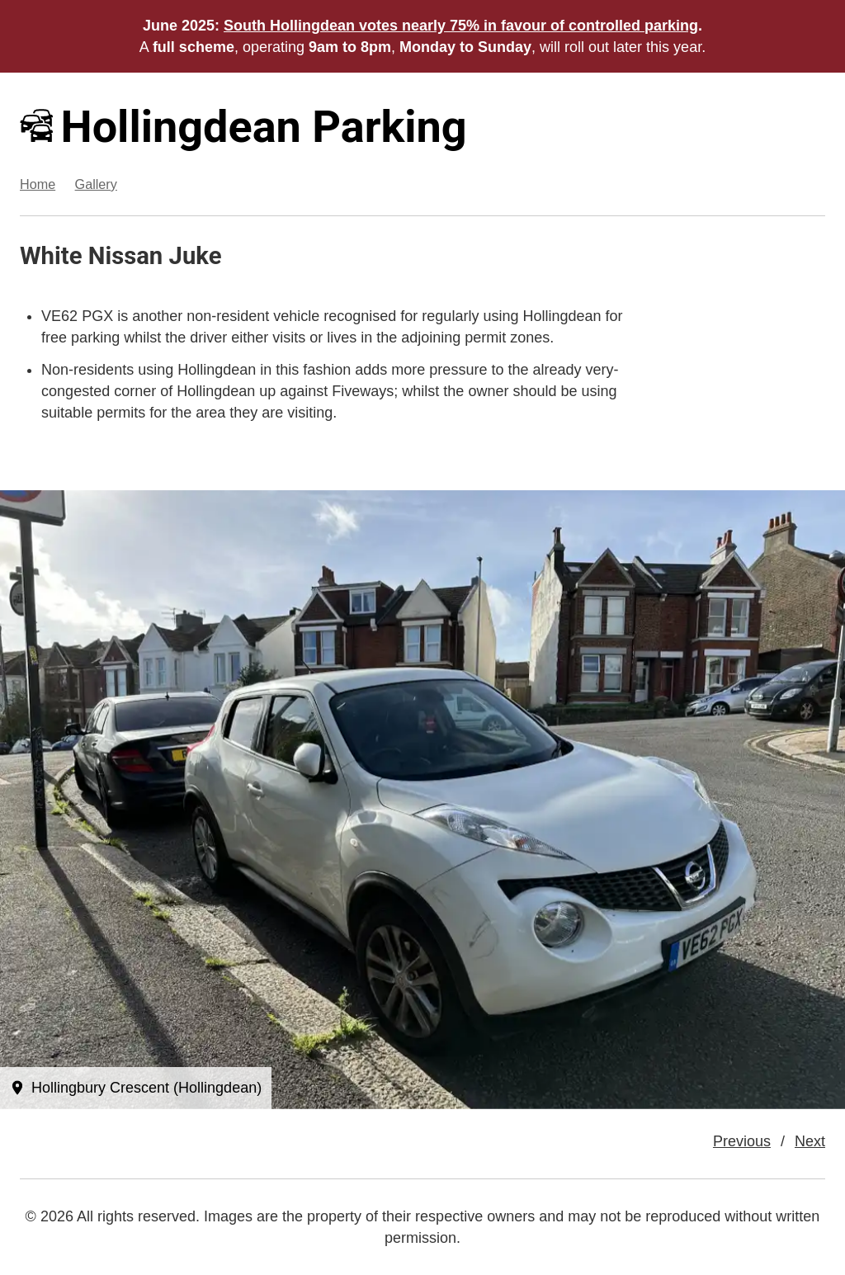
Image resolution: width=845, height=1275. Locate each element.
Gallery (96, 184)
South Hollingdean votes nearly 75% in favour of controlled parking (461, 25)
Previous (742, 1141)
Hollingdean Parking (243, 127)
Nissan (125, 256)
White (51, 256)
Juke (195, 256)
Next (810, 1141)
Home (37, 184)
